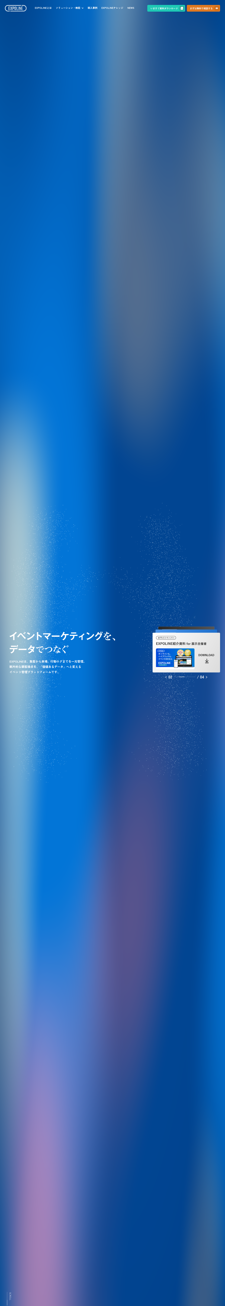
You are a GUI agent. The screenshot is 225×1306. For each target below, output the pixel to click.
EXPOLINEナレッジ (112, 7)
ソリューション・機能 (68, 7)
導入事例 (92, 7)
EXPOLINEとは (43, 7)
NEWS (130, 7)
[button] (168, 677)
